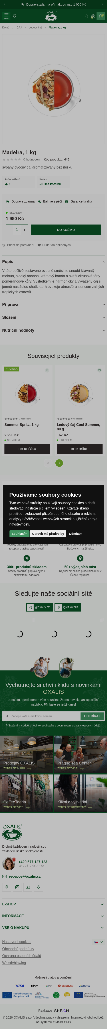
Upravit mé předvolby (48, 534)
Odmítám (76, 534)
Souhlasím (19, 534)
